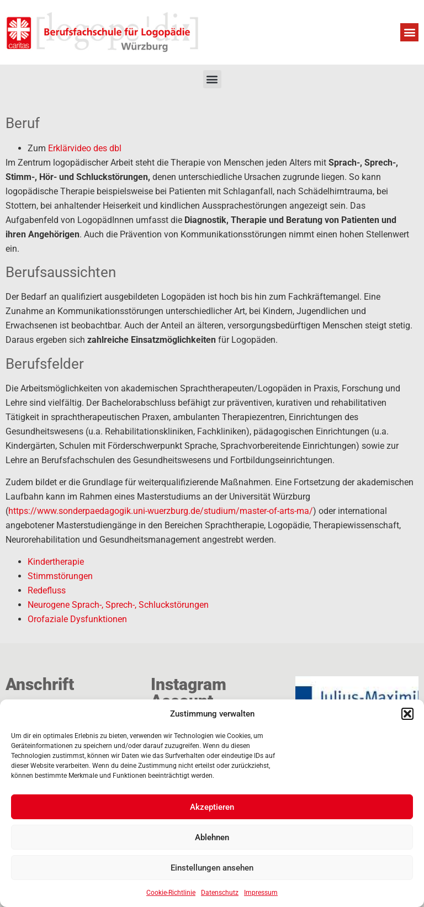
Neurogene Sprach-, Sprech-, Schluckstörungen (118, 605)
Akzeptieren (212, 807)
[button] (407, 713)
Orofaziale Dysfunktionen (77, 619)
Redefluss (47, 590)
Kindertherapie (56, 561)
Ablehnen (212, 837)
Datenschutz (220, 893)
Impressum (261, 893)
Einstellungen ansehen (212, 868)
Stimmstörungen (60, 576)
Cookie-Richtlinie (170, 893)
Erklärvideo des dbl (84, 148)
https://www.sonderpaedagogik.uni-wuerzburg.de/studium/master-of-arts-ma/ (160, 511)
